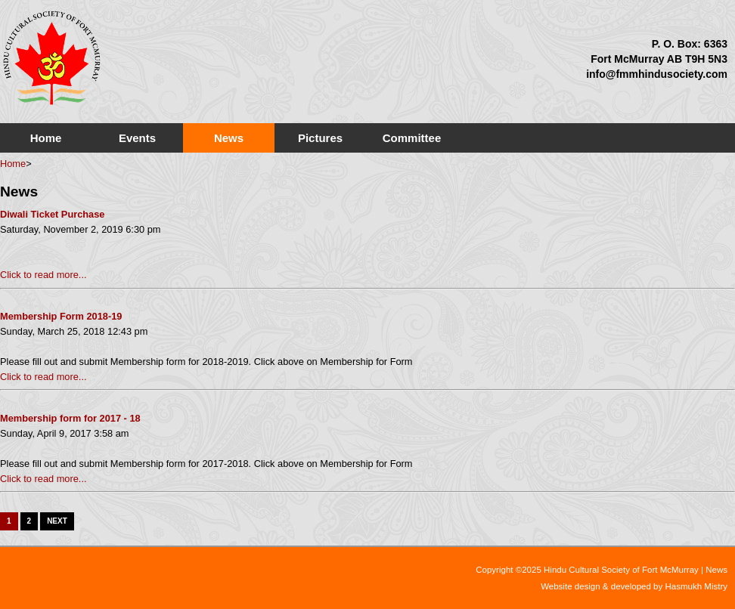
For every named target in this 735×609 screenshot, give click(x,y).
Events (137, 137)
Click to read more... (43, 274)
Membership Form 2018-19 (61, 316)
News (228, 137)
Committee (412, 137)
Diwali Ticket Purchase (52, 214)
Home (46, 137)
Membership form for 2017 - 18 (70, 418)
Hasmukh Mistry (696, 586)
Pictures (320, 137)
